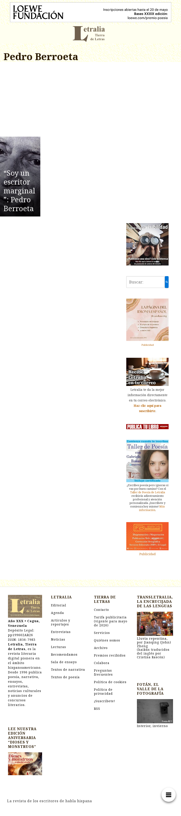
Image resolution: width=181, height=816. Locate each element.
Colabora (101, 663)
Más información (152, 508)
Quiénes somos (107, 640)
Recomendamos (64, 654)
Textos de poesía (65, 677)
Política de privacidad (103, 691)
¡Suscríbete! (104, 701)
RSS (97, 708)
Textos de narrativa (68, 669)
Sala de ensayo (64, 662)
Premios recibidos (110, 655)
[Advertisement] (60, 100)
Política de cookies (110, 682)
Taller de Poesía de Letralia (147, 492)
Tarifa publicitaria (110, 621)
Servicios (102, 633)
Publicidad (147, 344)
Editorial (58, 605)
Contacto (101, 610)
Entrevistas (61, 632)
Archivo (101, 648)
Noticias (58, 639)
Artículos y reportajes (60, 622)
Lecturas (58, 647)
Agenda (57, 613)
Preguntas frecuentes (103, 672)
